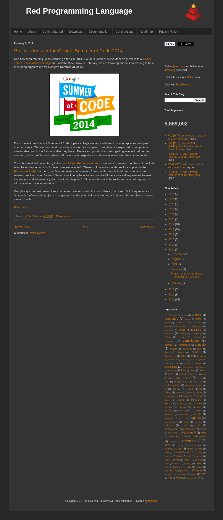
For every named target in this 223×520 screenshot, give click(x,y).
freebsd (182, 374)
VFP (203, 474)
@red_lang (179, 66)
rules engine (195, 445)
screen (190, 449)
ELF (177, 363)
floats (203, 370)
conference (184, 344)
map (189, 403)
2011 (172, 299)
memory (182, 407)
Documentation (99, 31)
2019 (172, 224)
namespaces (184, 410)
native (199, 410)
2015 (172, 244)
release (189, 441)
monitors (169, 410)
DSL (192, 359)
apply (187, 319)
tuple (188, 467)
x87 (198, 478)
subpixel (187, 460)
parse (197, 418)
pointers (169, 425)
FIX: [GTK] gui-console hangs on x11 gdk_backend (186, 137)
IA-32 (184, 381)
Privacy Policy (168, 31)
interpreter (190, 385)
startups (198, 456)
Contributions (125, 31)
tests (198, 463)
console (200, 344)
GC (204, 374)
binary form (181, 326)
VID (170, 478)
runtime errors (173, 448)
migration (197, 407)
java (174, 388)
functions (194, 374)
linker (190, 392)
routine (180, 445)
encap (187, 363)
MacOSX (195, 399)
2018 (172, 229)
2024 (172, 199)
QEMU (202, 429)
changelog (196, 333)
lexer (191, 388)
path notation (171, 422)
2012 (172, 294)
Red (186, 436)
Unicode (197, 470)
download (172, 359)
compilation (191, 340)
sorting (199, 452)
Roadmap (146, 31)
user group (180, 474)
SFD (167, 452)
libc (200, 389)
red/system (199, 436)
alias (174, 315)
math (199, 403)
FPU (171, 374)
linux (199, 392)
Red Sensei (182, 84)
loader (167, 400)
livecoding (187, 396)
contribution (187, 349)
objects (197, 414)
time (166, 467)
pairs (187, 418)
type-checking (171, 470)
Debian (180, 352)
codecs (182, 337)
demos (195, 352)
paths (186, 422)
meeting (168, 407)
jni (183, 389)
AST (190, 322)
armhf (167, 322)
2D (166, 315)
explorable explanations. (194, 367)
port (198, 425)
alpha (184, 315)
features (172, 370)
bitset (192, 326)
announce (171, 318)
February (177, 269)
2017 (172, 234)
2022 (172, 209)
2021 (172, 214)
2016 (172, 239)
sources (168, 456)
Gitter (190, 77)
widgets (190, 478)
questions (172, 433)
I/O (175, 381)
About (32, 31)
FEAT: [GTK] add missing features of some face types (184, 155)
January (177, 283)
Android (196, 314)
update (168, 474)
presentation (188, 429)
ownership (169, 418)
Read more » (21, 207)
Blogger (152, 500)
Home (18, 31)
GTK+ (179, 378)
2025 (172, 194)
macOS (180, 400)
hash (200, 378)
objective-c (184, 414)
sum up (198, 460)
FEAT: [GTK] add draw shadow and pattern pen (185, 166)
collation (196, 337)
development (170, 356)
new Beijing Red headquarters (81, 163)
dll (192, 356)
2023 (172, 204)
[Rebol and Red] (24, 171)
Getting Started (52, 31)
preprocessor (171, 429)
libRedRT (180, 392)
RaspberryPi (188, 432)
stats (167, 460)
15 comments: (63, 216)
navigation (169, 414)
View (179, 477)
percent (198, 422)
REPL (168, 445)
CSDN (199, 349)
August (176, 259)
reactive (173, 436)
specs (179, 456)
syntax (177, 463)
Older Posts (147, 226)
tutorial (199, 467)
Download (75, 31)
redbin (173, 441)
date (167, 352)
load (199, 396)
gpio (170, 378)
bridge (182, 330)
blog (200, 326)
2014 (172, 249)
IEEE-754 (197, 381)
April (175, 264)
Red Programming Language (79, 10)
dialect (184, 356)
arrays (178, 322)
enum (198, 363)
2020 (172, 219)
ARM (198, 318)
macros (168, 403)
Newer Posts (22, 226)
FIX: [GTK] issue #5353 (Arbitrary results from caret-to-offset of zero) (185, 146)
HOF (167, 381)
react (203, 433)
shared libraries (182, 452)
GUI (189, 377)
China (168, 337)
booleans (169, 330)
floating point (188, 370)
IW (166, 389)
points (184, 425)
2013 (172, 289)
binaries (168, 326)
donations (201, 356)
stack (188, 456)
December (178, 254)
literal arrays (171, 396)
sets (200, 449)
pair (179, 418)
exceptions (171, 366)
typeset (184, 470)
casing (183, 333)
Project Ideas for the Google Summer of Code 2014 (68, 50)
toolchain (177, 467)
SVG (167, 463)
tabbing (187, 463)
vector (193, 474)
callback (169, 333)
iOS (200, 385)
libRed (168, 392)
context (173, 348)
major (180, 403)
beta (200, 322)
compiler (169, 344)
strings (176, 460)
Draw (183, 359)
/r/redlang (170, 70)
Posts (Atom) (37, 232)
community (170, 341)
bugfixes (196, 329)
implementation (172, 385)
